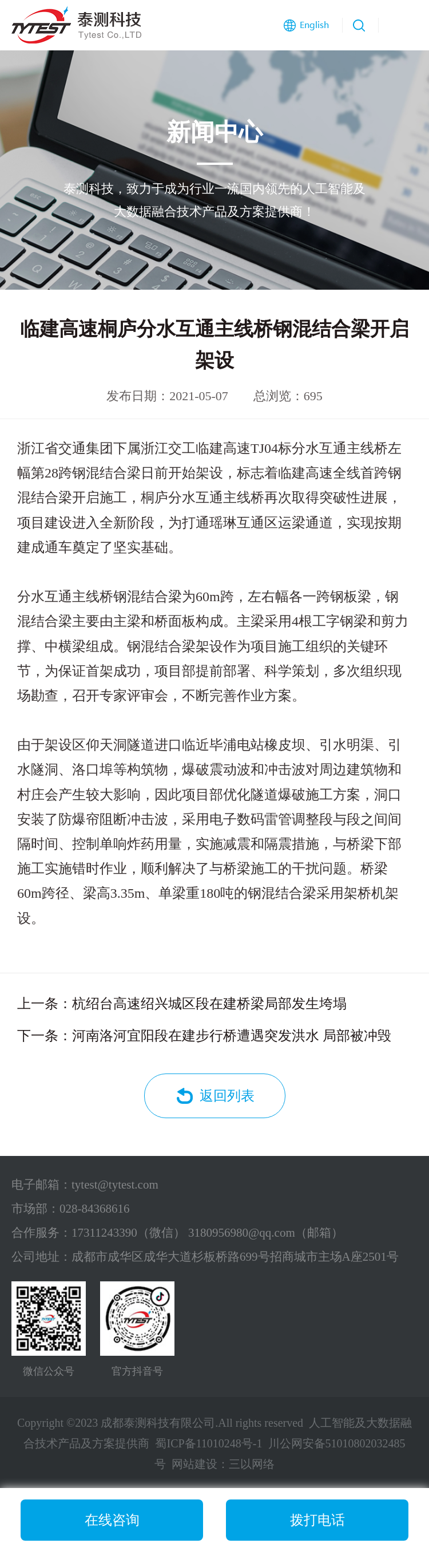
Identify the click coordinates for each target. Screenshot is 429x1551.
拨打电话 (317, 1520)
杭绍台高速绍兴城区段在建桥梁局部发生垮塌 (209, 1003)
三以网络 (252, 1464)
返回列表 (227, 1095)
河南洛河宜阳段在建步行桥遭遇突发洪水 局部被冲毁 (231, 1035)
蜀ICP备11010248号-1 (208, 1443)
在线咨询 (112, 1520)
